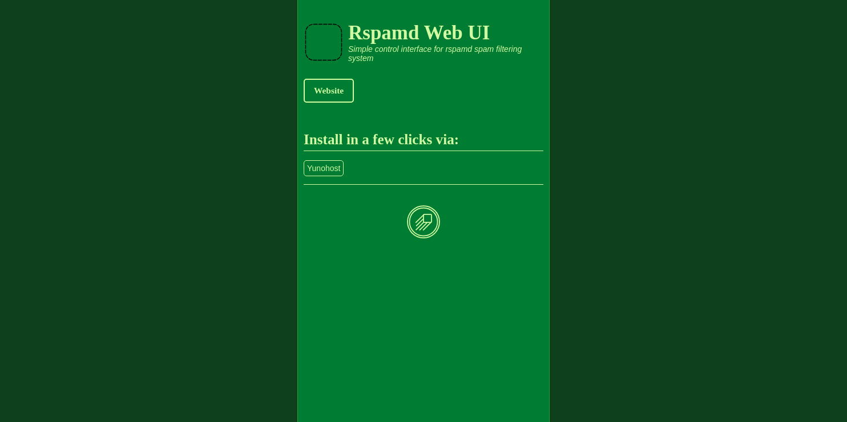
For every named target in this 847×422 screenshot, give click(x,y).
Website (329, 90)
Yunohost (323, 168)
